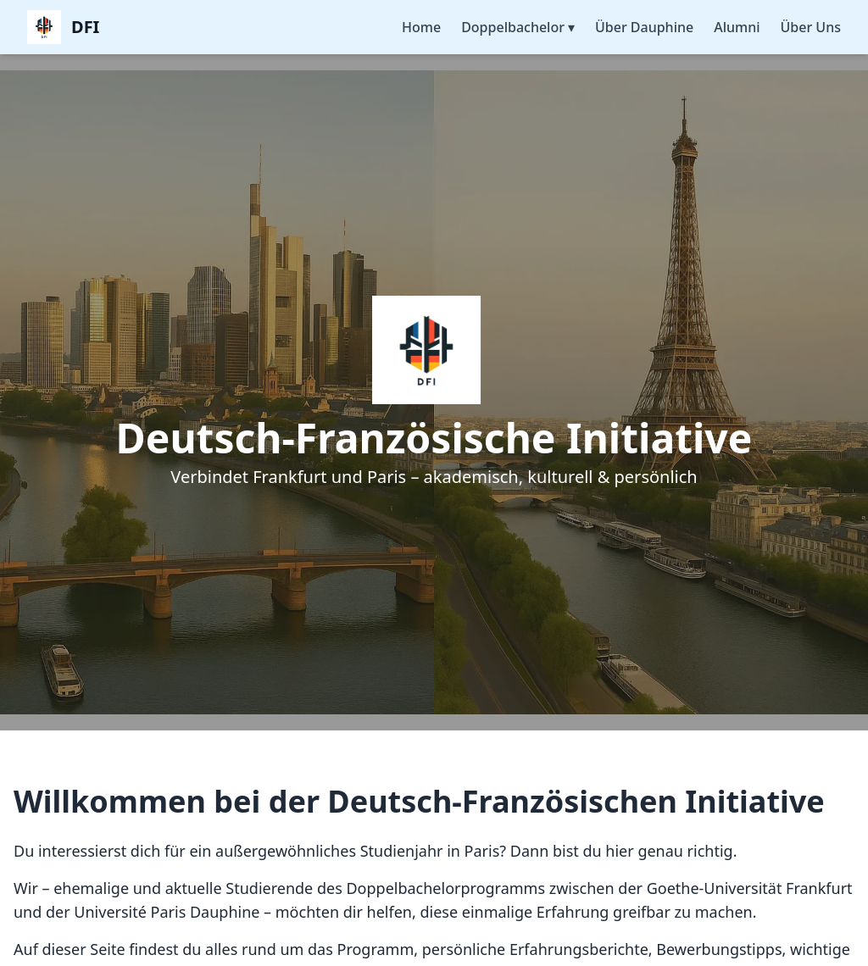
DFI (85, 26)
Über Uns (811, 27)
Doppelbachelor (518, 27)
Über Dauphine (644, 27)
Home (421, 27)
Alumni (737, 27)
